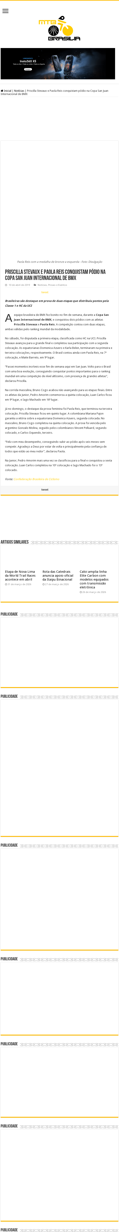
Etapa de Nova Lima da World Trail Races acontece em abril (20, 461)
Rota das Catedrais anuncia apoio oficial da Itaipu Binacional (57, 461)
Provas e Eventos (57, 170)
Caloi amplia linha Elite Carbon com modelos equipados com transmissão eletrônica (94, 465)
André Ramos (76, 1216)
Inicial (6, 90)
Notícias (19, 90)
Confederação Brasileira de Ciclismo (36, 364)
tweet (44, 177)
